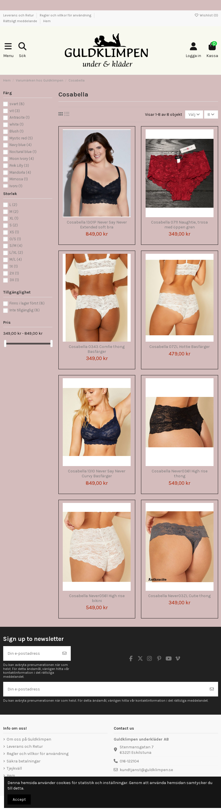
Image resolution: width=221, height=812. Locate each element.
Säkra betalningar (24, 761)
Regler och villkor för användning (66, 15)
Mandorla (20, 172)
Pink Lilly (19, 165)
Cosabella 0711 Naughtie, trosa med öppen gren (179, 225)
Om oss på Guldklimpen (29, 739)
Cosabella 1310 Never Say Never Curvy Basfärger (96, 473)
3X (14, 280)
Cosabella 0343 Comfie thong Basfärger (97, 349)
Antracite (19, 117)
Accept (19, 799)
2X (14, 273)
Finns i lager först (27, 303)
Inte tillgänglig (24, 310)
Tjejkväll (14, 768)
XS (14, 232)
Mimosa (18, 179)
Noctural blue (23, 151)
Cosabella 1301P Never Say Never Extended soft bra (97, 225)
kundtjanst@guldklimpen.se (146, 769)
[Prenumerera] (64, 653)
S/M (15, 245)
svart (16, 104)
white (16, 124)
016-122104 (129, 761)
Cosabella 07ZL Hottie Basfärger (179, 346)
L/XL (16, 252)
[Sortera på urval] (194, 114)
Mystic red (21, 138)
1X (13, 266)
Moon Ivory (21, 158)
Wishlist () (206, 15)
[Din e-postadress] (31, 653)
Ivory (15, 186)
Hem (47, 21)
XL (13, 218)
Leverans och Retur (19, 15)
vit (14, 111)
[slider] (5, 343)
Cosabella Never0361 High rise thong (179, 473)
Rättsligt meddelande (20, 21)
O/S (15, 239)
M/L (15, 259)
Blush (16, 131)
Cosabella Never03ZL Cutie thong (179, 595)
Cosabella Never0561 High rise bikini (97, 598)
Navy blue (20, 145)
